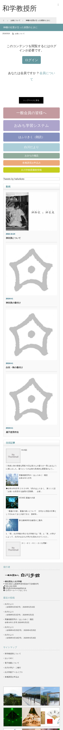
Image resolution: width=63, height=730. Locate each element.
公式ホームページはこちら (16, 590)
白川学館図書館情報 (31, 170)
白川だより (31, 147)
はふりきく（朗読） (31, 137)
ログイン (31, 60)
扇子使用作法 (12, 432)
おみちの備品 (31, 155)
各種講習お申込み (31, 162)
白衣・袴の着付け (14, 367)
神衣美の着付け (13, 303)
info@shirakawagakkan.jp (16, 588)
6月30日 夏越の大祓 (27, 498)
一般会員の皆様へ (31, 113)
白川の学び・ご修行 (13, 668)
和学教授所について (13, 654)
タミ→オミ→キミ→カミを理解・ (34, 543)
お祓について (20, 33)
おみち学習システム (31, 125)
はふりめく (9, 658)
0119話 (24, 450)
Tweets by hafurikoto (13, 179)
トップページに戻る (31, 100)
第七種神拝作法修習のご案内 (30, 520)
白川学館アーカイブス (14, 672)
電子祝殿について (12, 663)
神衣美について (13, 238)
